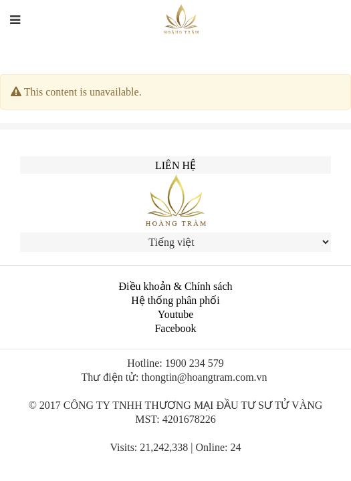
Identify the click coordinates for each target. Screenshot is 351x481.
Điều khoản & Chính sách (176, 286)
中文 (295, 27)
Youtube (176, 314)
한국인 (328, 27)
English (256, 27)
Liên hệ (175, 165)
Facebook (175, 328)
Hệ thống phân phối (175, 300)
